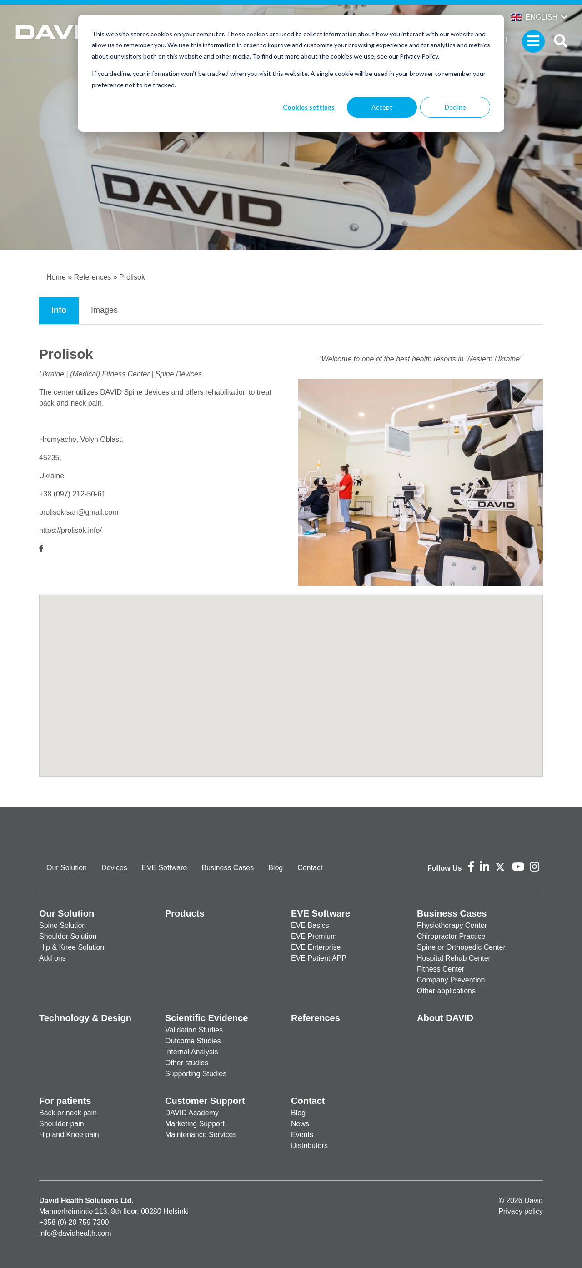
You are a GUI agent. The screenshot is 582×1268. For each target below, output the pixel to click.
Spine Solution (62, 925)
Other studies (186, 1063)
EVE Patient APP (318, 958)
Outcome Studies (193, 1041)
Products (185, 913)
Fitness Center (440, 969)
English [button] (534, 17)
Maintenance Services (200, 1134)
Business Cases (227, 868)
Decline (455, 107)
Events (302, 1134)
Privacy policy (520, 1211)
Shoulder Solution (67, 936)
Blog (275, 868)
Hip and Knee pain (69, 1134)
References (92, 277)
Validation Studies (194, 1030)
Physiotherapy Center (452, 925)
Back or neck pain (68, 1113)
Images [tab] (104, 310)
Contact (309, 868)
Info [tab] (58, 310)
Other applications (446, 991)
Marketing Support (195, 1124)
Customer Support (205, 1101)
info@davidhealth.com (75, 1233)
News (300, 1124)
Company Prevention (451, 980)
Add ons (52, 958)
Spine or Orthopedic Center (461, 947)
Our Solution (66, 868)
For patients (65, 1101)
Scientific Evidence (206, 1018)
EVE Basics (310, 925)
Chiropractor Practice (451, 936)
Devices (114, 868)
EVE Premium (313, 936)
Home (56, 277)
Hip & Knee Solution (71, 947)
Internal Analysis (191, 1052)
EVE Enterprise (316, 947)
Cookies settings (309, 107)
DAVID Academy (192, 1113)
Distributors (309, 1145)
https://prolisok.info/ (70, 530)
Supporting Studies (195, 1074)
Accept (381, 107)
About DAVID (445, 1018)
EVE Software (164, 868)
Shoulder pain (61, 1124)
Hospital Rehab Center (454, 958)
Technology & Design (85, 1018)
